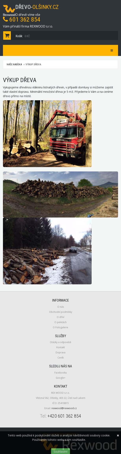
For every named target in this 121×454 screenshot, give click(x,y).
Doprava (60, 352)
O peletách (60, 322)
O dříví (60, 317)
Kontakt (60, 347)
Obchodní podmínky (60, 312)
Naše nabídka (14, 64)
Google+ (60, 377)
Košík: (17, 35)
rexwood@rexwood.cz (64, 408)
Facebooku (60, 372)
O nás (60, 306)
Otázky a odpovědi (60, 342)
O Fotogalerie (60, 327)
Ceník (61, 357)
